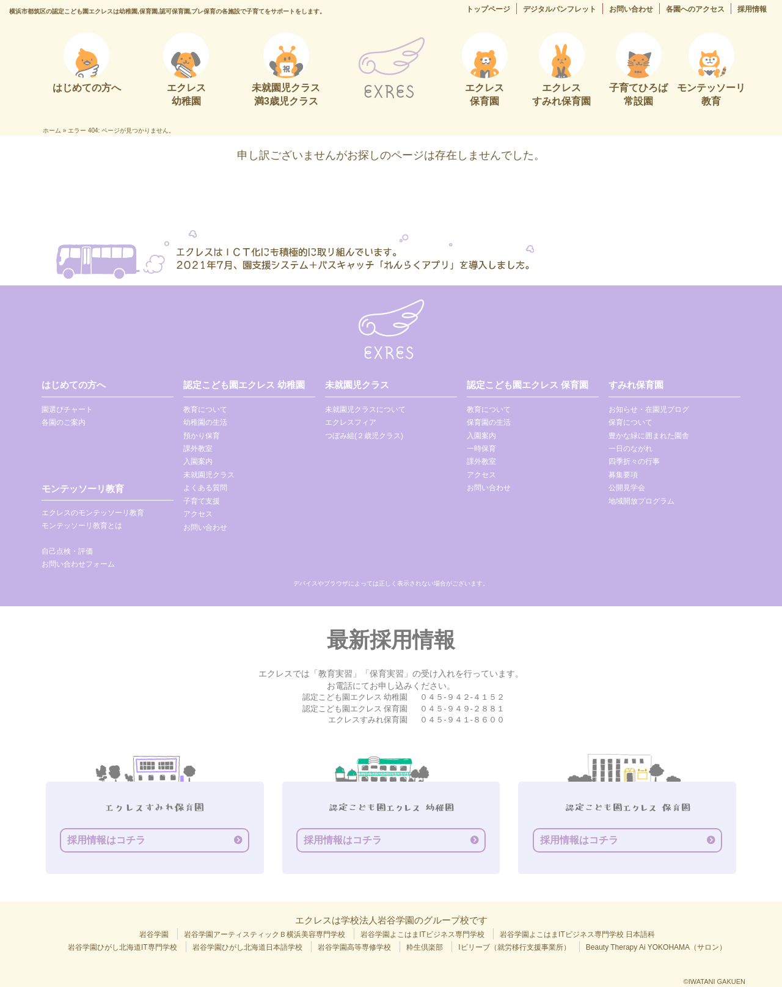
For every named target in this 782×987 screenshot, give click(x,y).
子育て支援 (201, 501)
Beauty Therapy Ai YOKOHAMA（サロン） (656, 947)
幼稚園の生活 (205, 422)
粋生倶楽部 (424, 947)
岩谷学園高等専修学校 (354, 947)
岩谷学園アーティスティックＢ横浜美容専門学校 (264, 934)
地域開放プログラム (641, 501)
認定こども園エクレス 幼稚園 (244, 385)
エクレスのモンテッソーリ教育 (93, 512)
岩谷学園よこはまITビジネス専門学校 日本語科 (577, 934)
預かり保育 (201, 435)
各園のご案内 (64, 422)
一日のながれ (630, 448)
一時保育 (481, 448)
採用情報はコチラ (106, 840)
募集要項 (623, 475)
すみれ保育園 (635, 385)
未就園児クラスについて (365, 409)
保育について (630, 422)
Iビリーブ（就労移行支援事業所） (514, 947)
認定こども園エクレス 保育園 (527, 385)
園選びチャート (67, 409)
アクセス (198, 514)
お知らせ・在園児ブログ (648, 409)
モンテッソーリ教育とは (82, 525)
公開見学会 (626, 487)
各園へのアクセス (695, 9)
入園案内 (198, 461)
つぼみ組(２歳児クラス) (364, 435)
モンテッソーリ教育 (83, 488)
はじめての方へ (74, 385)
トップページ (488, 9)
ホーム (52, 130)
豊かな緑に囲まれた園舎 (648, 435)
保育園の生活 (489, 422)
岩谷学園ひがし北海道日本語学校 (247, 947)
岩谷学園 (154, 934)
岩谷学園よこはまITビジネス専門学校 (422, 934)
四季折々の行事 (634, 461)
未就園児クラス (209, 475)
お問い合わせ (631, 9)
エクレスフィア (350, 422)
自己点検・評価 (67, 551)
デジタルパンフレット (559, 9)
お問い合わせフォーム (78, 564)
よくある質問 (205, 487)
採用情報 (752, 9)
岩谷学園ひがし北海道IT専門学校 (122, 947)
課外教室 (198, 448)
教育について (205, 409)
